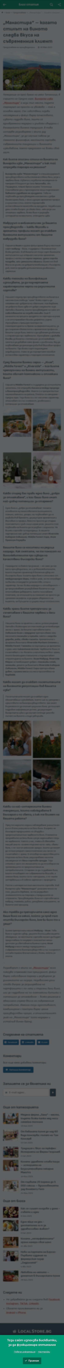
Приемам (32, 1360)
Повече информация (24, 1351)
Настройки (44, 1351)
